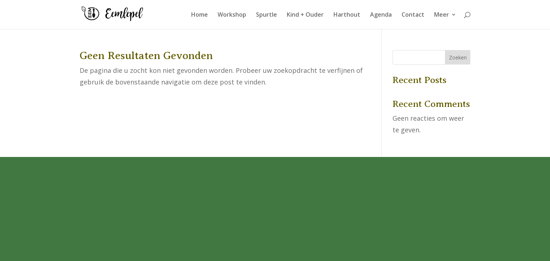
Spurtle (266, 15)
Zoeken (458, 57)
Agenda (381, 15)
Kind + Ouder (305, 15)
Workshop (232, 15)
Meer (441, 15)
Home (199, 15)
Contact (413, 15)
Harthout (346, 15)
